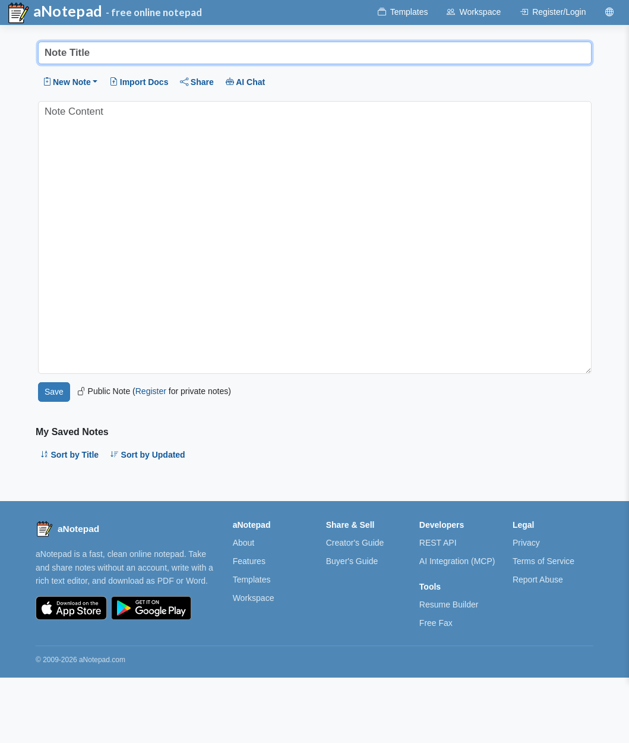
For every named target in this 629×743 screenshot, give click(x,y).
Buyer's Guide (352, 561)
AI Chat (245, 82)
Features (249, 561)
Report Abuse (538, 579)
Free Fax (436, 623)
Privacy (526, 542)
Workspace (253, 598)
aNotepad (55, 13)
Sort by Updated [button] (147, 454)
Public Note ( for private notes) (154, 391)
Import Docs (138, 82)
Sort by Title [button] (69, 454)
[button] (70, 82)
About (244, 542)
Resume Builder (449, 604)
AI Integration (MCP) (457, 561)
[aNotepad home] (67, 529)
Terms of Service (543, 561)
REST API (438, 542)
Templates (252, 579)
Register (150, 391)
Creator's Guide (355, 542)
